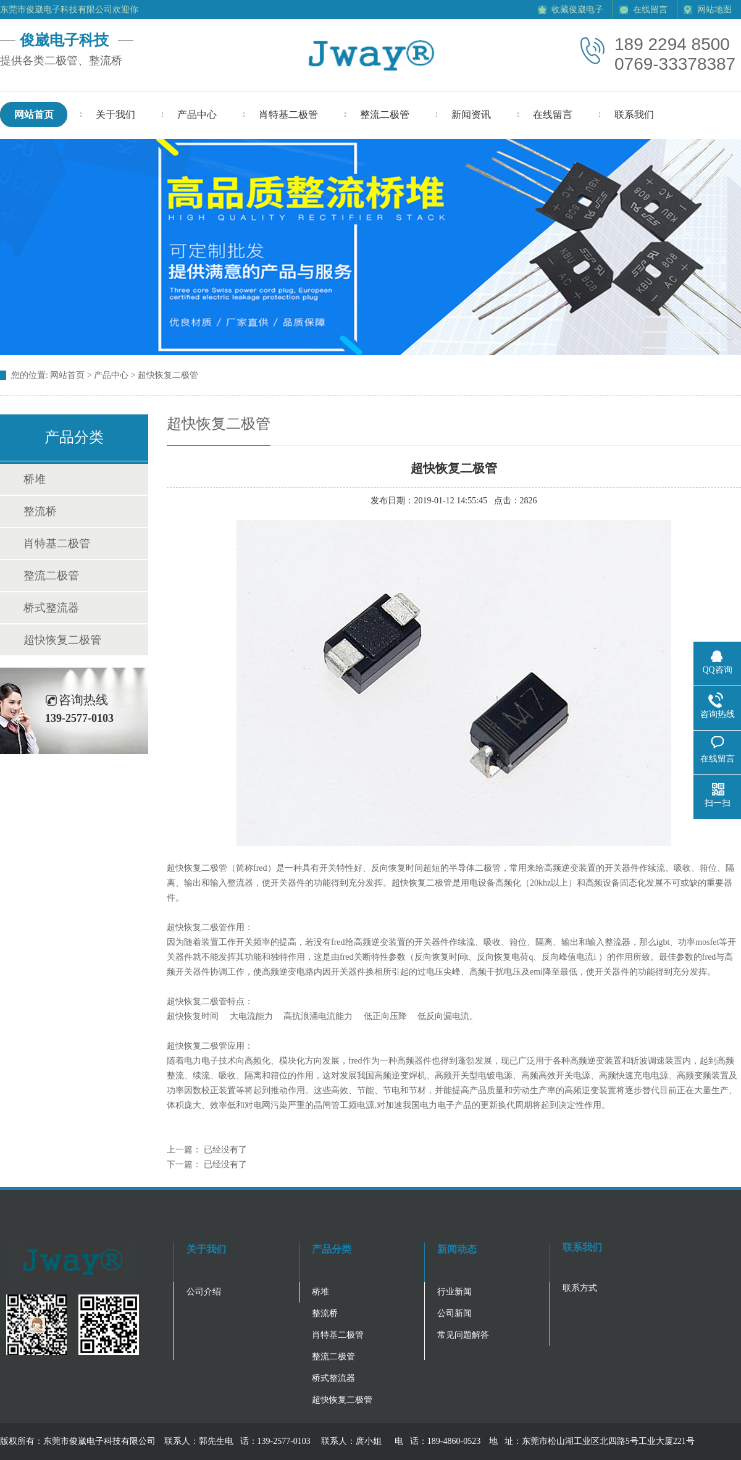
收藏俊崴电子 (577, 9)
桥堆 (34, 479)
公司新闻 (454, 1313)
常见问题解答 (463, 1335)
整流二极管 (51, 575)
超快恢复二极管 (62, 640)
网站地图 (714, 9)
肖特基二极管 (56, 543)
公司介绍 (203, 1291)
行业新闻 (454, 1291)
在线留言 (650, 9)
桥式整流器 (51, 608)
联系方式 (580, 1288)
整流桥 (40, 511)
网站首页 (67, 375)
